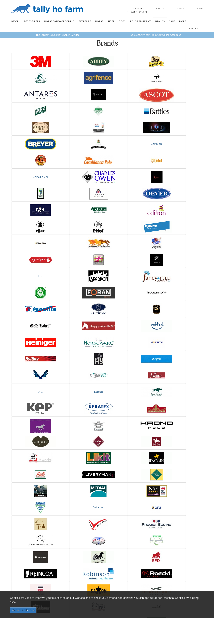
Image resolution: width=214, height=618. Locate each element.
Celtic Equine (83, 136)
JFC (35, 301)
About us (22, 583)
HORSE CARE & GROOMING (57, 21)
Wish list (180, 8)
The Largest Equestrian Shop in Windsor (58, 27)
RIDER (106, 21)
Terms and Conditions (59, 586)
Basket (200, 8)
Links (20, 586)
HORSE (95, 21)
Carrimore (83, 120)
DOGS (117, 21)
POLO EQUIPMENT (134, 21)
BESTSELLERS (31, 21)
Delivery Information (58, 583)
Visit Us (160, 8)
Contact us (23, 589)
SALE (164, 21)
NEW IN (15, 21)
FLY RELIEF (82, 21)
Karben (83, 301)
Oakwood (130, 384)
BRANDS (153, 21)
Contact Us (138, 9)
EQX (177, 202)
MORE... (175, 21)
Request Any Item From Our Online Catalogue (155, 27)
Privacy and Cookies (58, 589)
